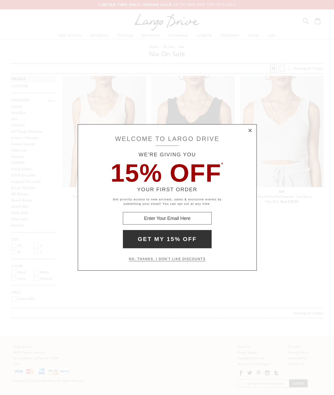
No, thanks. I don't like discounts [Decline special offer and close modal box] (167, 259)
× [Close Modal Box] (250, 130)
